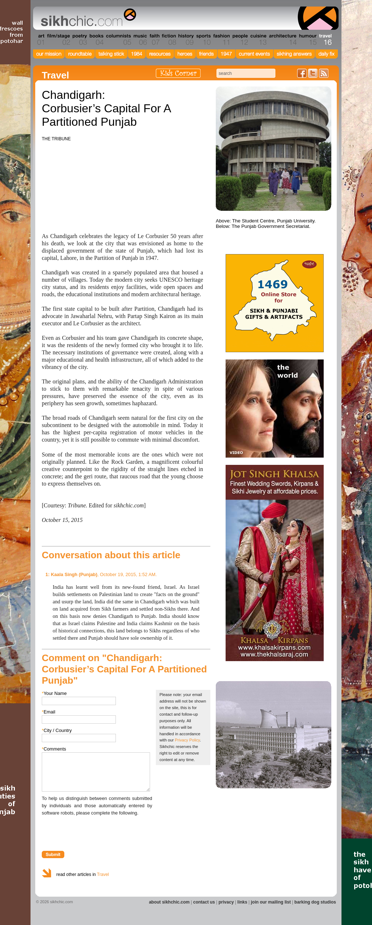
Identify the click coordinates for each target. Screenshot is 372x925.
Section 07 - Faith (153, 39)
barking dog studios (315, 902)
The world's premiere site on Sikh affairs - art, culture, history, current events (87, 18)
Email (48, 712)
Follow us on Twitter (313, 73)
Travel (103, 874)
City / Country (57, 730)
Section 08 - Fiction (168, 39)
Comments (54, 749)
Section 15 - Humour (307, 39)
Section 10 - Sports (202, 39)
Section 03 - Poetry (78, 39)
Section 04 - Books (95, 39)
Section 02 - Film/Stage (57, 39)
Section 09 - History (185, 39)
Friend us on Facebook (302, 73)
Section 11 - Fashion (221, 39)
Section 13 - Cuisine (258, 39)
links (242, 902)
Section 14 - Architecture (282, 39)
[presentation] (97, 831)
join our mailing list (271, 902)
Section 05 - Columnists (118, 39)
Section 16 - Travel (325, 39)
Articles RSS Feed (323, 73)
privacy (226, 902)
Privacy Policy (187, 740)
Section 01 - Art (39, 39)
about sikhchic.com (169, 902)
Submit (53, 854)
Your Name (54, 693)
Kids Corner (178, 73)
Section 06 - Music (139, 39)
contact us (204, 902)
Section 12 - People (240, 39)
